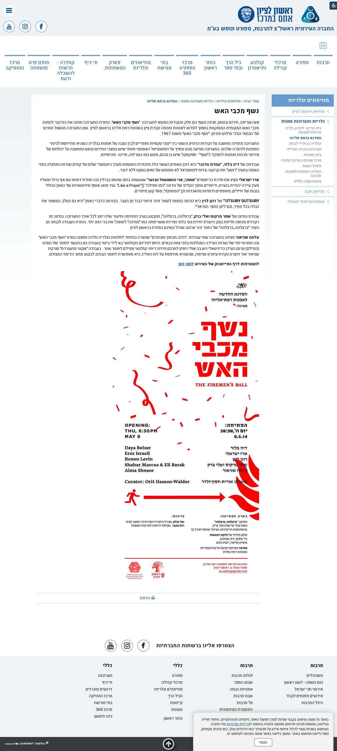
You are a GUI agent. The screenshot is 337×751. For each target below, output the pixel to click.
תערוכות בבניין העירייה (304, 149)
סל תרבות (245, 703)
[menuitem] (323, 61)
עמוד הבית (251, 101)
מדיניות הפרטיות (238, 724)
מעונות (177, 709)
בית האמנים (312, 155)
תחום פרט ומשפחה (39, 65)
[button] (9, 10)
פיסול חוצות (312, 166)
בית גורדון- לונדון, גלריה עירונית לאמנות (303, 130)
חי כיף (91, 62)
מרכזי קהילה (280, 65)
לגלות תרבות (242, 676)
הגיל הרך (175, 696)
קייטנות (176, 703)
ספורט (302, 62)
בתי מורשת (164, 65)
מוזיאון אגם (315, 191)
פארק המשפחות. (115, 65)
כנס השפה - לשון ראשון (303, 682)
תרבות (323, 62)
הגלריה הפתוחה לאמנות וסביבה (303, 174)
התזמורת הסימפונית (236, 709)
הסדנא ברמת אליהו (162, 101)
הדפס (145, 598)
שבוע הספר (243, 682)
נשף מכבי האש (236, 111)
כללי (178, 665)
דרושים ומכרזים (99, 689)
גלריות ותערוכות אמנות (197, 101)
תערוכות (105, 676)
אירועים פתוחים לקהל (304, 696)
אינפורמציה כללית (307, 181)
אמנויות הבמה (241, 689)
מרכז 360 (104, 709)
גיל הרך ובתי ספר (233, 65)
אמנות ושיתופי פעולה (306, 201)
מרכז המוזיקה (100, 696)
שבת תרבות (243, 696)
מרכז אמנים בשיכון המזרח (301, 160)
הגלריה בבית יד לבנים (305, 143)
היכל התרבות (312, 703)
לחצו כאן (186, 264)
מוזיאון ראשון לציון (308, 111)
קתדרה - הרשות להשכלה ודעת (66, 70)
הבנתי (263, 742)
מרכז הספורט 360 (187, 68)
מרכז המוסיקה (15, 65)
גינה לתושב (103, 716)
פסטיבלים (315, 676)
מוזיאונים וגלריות (141, 65)
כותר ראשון (210, 65)
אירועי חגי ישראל (308, 689)
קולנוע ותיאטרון (257, 65)
